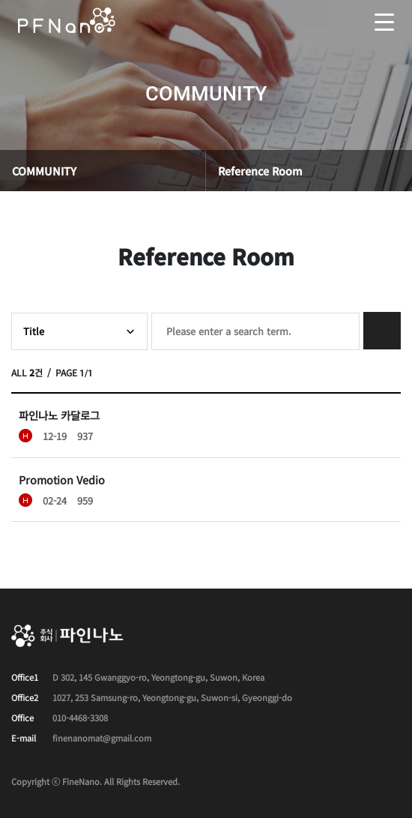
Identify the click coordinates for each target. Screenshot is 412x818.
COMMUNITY (44, 170)
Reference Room (260, 170)
